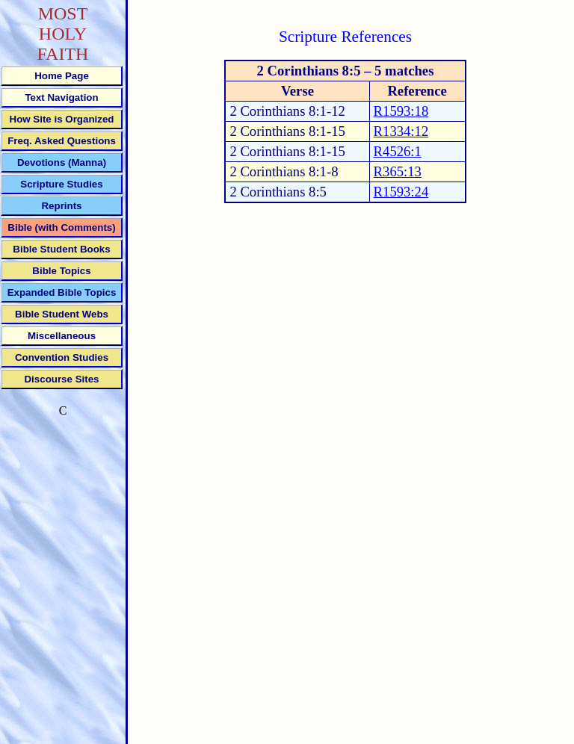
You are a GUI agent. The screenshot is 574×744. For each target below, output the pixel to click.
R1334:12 (401, 131)
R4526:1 (398, 151)
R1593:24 (401, 191)
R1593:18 (401, 111)
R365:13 (398, 171)
